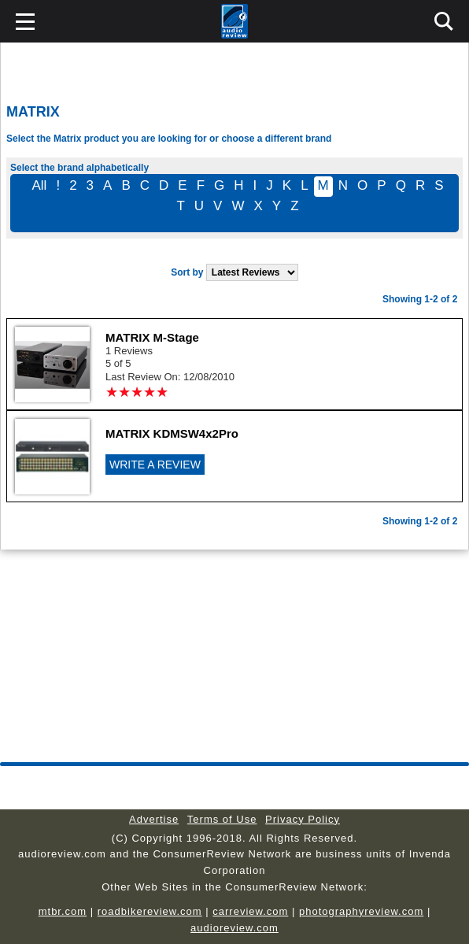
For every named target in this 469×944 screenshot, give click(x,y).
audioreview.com (234, 928)
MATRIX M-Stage (152, 337)
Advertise (154, 819)
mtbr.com (63, 911)
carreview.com (250, 911)
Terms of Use (222, 819)
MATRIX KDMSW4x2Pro (171, 433)
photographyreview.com (361, 911)
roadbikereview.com (150, 911)
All (38, 185)
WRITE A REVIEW (155, 464)
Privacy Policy (302, 819)
